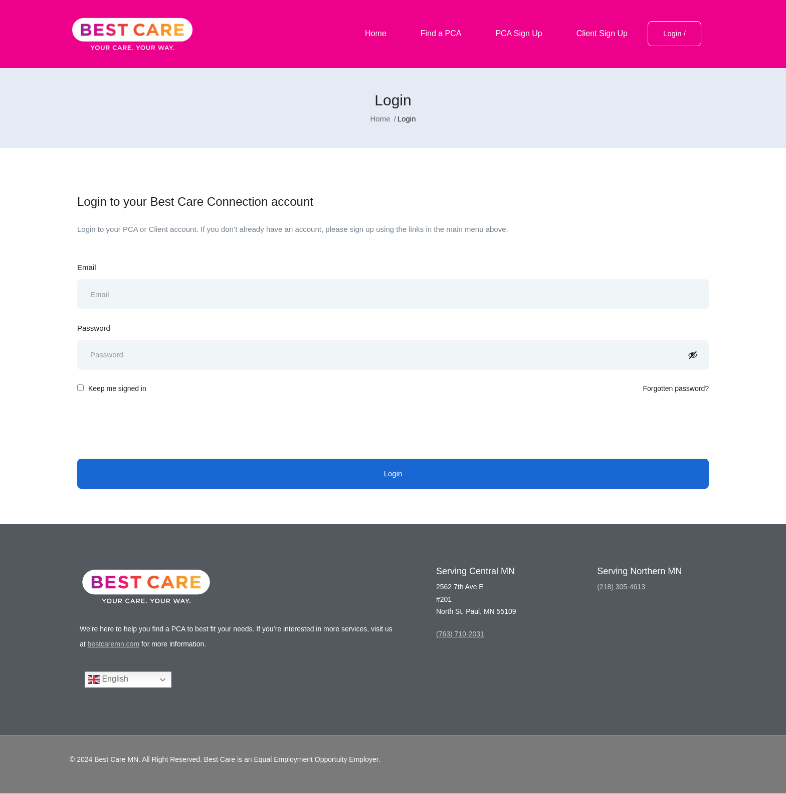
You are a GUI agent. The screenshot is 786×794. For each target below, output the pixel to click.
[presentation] (153, 427)
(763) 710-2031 (460, 634)
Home (375, 33)
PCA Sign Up (518, 33)
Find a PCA (441, 33)
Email (86, 267)
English (108, 680)
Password (93, 328)
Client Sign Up (602, 33)
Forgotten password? (676, 389)
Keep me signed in (111, 389)
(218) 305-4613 (621, 587)
